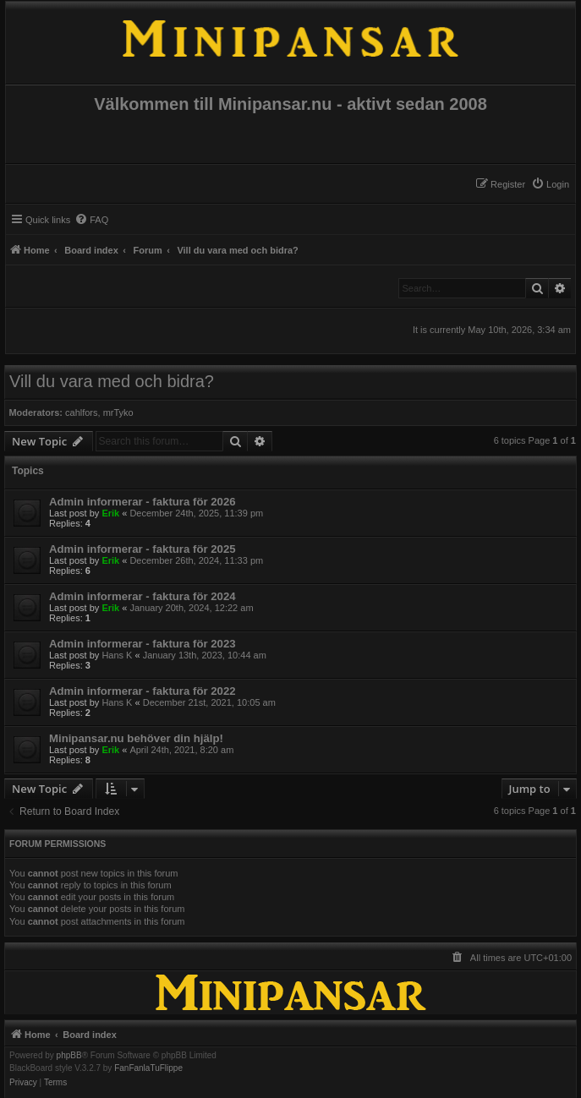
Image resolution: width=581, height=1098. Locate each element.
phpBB (69, 1056)
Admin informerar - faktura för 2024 (142, 596)
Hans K (116, 655)
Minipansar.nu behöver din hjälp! (136, 738)
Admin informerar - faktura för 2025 (142, 549)
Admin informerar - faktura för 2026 (142, 501)
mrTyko (118, 412)
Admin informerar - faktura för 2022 (142, 691)
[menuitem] (550, 184)
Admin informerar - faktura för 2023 (142, 643)
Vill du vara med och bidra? (111, 381)
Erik (110, 513)
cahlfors (81, 412)
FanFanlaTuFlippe (148, 1068)
